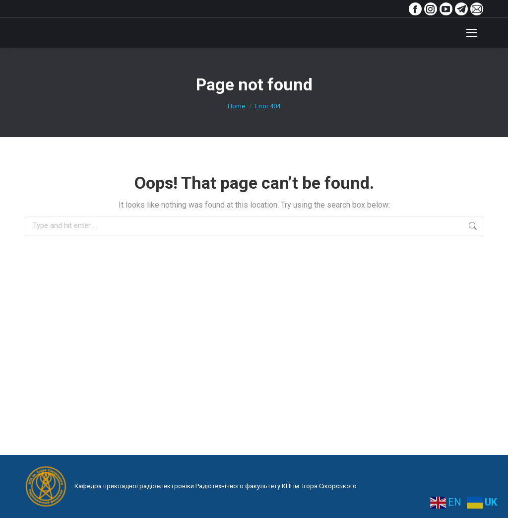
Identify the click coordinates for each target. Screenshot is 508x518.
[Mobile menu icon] (472, 33)
